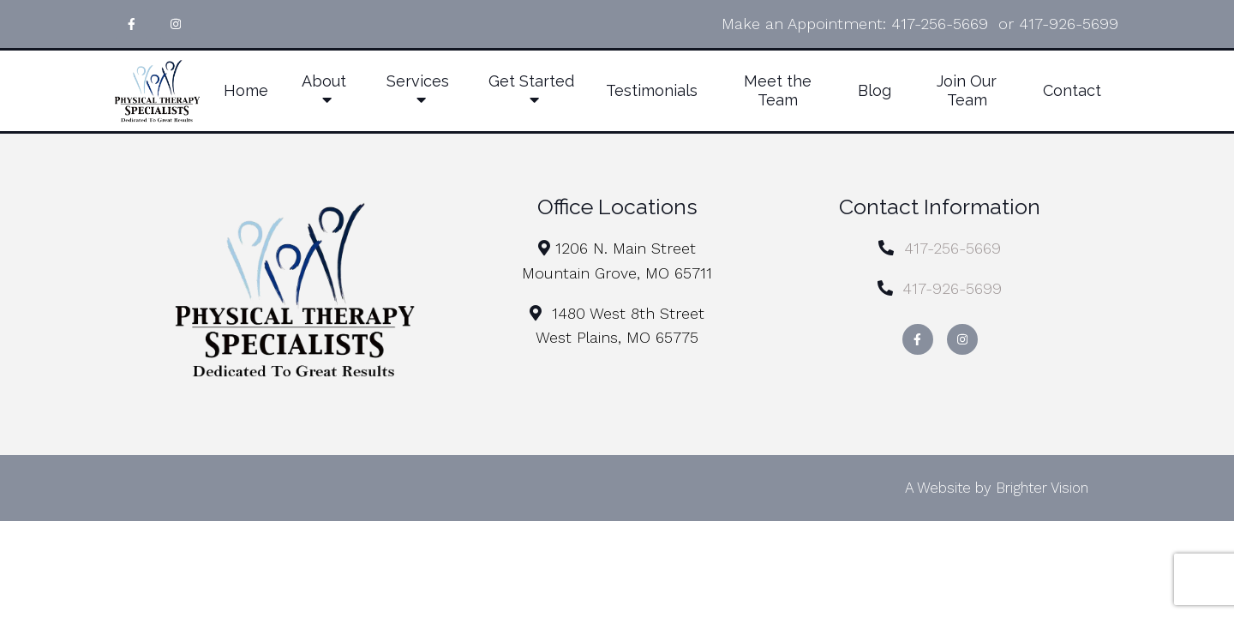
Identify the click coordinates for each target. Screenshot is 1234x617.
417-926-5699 (1068, 24)
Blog (874, 90)
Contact (1072, 90)
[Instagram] (175, 24)
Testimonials (652, 90)
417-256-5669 (939, 24)
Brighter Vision (1042, 487)
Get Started (531, 81)
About (324, 81)
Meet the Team (778, 90)
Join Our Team (967, 90)
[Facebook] (131, 24)
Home (246, 90)
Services (417, 81)
